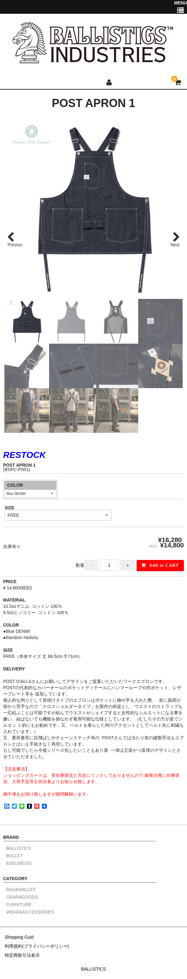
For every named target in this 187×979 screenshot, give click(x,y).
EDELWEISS (19, 863)
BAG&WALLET (21, 889)
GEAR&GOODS (22, 897)
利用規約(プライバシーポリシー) (37, 946)
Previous (15, 245)
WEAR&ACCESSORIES (30, 912)
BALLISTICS (18, 848)
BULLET (14, 855)
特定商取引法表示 (22, 955)
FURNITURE (19, 904)
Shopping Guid (19, 937)
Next (174, 244)
